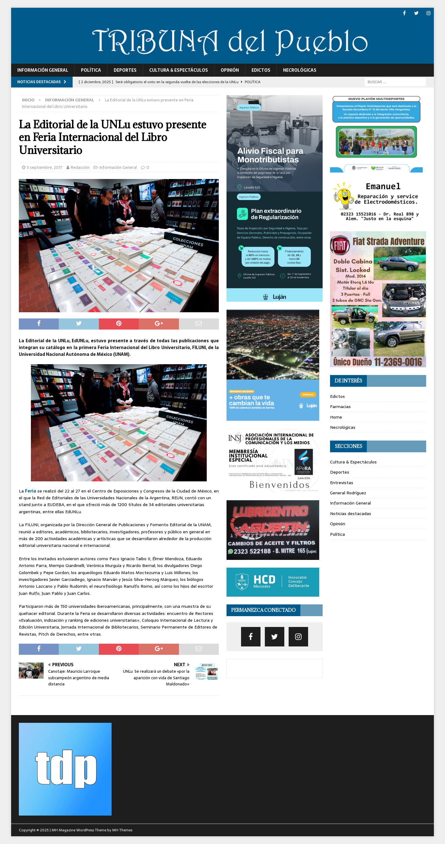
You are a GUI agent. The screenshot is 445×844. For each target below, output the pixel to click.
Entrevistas (341, 482)
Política (91, 70)
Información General (42, 70)
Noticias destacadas (350, 513)
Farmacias (340, 406)
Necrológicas (299, 70)
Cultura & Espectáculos (178, 70)
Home (336, 417)
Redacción (80, 167)
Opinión (230, 70)
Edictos (261, 70)
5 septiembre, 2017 (44, 167)
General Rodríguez (348, 492)
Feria (30, 491)
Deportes (125, 70)
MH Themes (122, 830)
